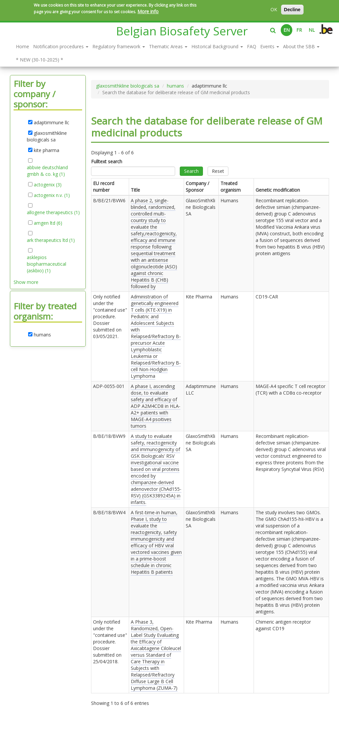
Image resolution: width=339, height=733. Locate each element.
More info (148, 11)
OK (273, 9)
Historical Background (217, 46)
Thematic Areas (168, 46)
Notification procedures (60, 46)
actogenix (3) (48, 184)
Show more (26, 282)
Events (269, 46)
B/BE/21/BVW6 (109, 200)
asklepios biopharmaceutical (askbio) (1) (46, 264)
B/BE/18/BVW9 (109, 436)
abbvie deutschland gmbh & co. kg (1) (48, 170)
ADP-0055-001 (108, 386)
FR (299, 30)
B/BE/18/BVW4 (109, 512)
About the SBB (301, 46)
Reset (218, 171)
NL (312, 30)
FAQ (251, 46)
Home (22, 46)
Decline (292, 9)
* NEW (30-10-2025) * (39, 60)
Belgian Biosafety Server (182, 31)
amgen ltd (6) (48, 223)
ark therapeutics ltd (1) (51, 240)
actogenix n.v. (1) (52, 195)
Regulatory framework (118, 46)
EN (286, 30)
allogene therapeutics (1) (53, 212)
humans (175, 86)
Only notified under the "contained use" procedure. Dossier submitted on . (110, 316)
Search (191, 171)
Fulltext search (106, 161)
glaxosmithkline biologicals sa (127, 86)
